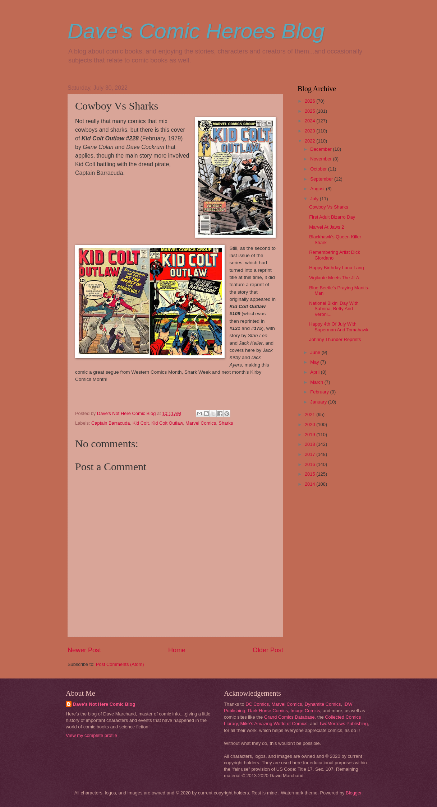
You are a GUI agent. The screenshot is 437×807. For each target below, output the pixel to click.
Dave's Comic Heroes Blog (196, 31)
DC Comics (257, 704)
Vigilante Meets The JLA (334, 277)
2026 (310, 101)
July (314, 198)
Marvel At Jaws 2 (326, 227)
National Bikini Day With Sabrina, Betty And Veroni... (333, 308)
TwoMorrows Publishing (343, 723)
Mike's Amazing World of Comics (274, 723)
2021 (310, 414)
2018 (310, 444)
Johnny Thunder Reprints (335, 339)
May (315, 362)
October (319, 169)
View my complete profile (91, 735)
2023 (310, 131)
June (316, 352)
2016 (310, 464)
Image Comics (305, 710)
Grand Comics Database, (290, 717)
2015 (310, 474)
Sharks (225, 423)
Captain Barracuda (110, 423)
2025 (310, 111)
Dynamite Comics (323, 704)
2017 (310, 454)
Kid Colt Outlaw (167, 423)
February (320, 392)
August (318, 188)
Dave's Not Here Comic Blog (104, 704)
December (321, 149)
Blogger (354, 793)
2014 (310, 484)
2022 (310, 141)
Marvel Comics (200, 423)
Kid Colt (141, 423)
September (322, 179)
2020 (310, 424)
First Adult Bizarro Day (332, 217)
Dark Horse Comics (268, 710)
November (321, 159)
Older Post (268, 650)
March (317, 382)
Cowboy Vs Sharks (328, 207)
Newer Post (84, 650)
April (315, 372)
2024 (310, 120)
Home (176, 650)
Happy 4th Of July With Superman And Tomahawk (338, 326)
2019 (310, 434)
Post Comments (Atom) (120, 664)
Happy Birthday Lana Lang (336, 267)
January (319, 402)
